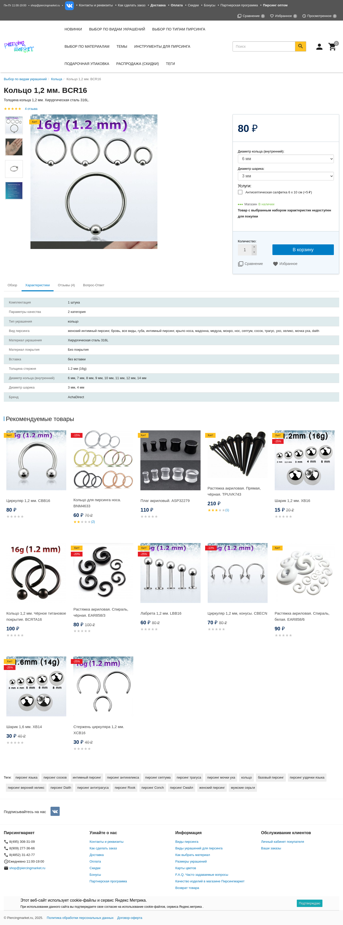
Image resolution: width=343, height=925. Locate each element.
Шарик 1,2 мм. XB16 (292, 500)
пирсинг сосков (55, 777)
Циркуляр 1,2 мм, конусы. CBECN (237, 613)
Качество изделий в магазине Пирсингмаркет (210, 881)
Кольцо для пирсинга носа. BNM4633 (97, 503)
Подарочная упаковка (86, 64)
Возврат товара (187, 888)
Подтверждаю (309, 903)
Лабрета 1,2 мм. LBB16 (160, 613)
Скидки (193, 5)
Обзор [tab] (12, 285)
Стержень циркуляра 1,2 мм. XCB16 (98, 730)
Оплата (95, 861)
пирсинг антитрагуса (93, 787)
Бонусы (209, 5)
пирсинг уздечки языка (307, 777)
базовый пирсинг (271, 777)
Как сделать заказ (131, 5)
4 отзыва (31, 109)
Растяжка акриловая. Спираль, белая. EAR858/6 (302, 616)
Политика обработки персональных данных (80, 918)
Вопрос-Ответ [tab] (93, 285)
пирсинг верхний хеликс (26, 787)
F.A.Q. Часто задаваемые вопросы (201, 875)
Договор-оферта (129, 918)
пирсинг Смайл (181, 787)
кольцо (246, 777)
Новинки (73, 29)
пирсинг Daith (61, 787)
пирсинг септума (158, 777)
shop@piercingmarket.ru (45, 5)
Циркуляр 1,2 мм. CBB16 (28, 500)
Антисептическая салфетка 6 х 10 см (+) (279, 192)
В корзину (303, 249)
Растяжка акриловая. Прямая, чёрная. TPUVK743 (234, 491)
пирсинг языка (26, 777)
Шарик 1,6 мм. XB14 (24, 727)
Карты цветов (185, 868)
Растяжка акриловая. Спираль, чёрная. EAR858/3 (100, 612)
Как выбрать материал (192, 855)
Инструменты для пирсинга (162, 46)
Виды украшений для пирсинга (199, 848)
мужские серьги (243, 787)
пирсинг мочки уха (221, 777)
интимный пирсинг (87, 777)
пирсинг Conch (152, 787)
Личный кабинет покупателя (282, 842)
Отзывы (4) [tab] (66, 285)
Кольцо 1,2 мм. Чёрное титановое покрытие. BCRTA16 (36, 616)
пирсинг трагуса (189, 777)
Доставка (97, 855)
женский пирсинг (212, 787)
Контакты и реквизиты (96, 5)
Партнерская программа (239, 5)
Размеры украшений (191, 861)
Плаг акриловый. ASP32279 (165, 500)
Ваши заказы (271, 848)
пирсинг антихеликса (123, 777)
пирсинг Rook (125, 787)
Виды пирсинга (187, 842)
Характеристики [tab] (37, 285)
